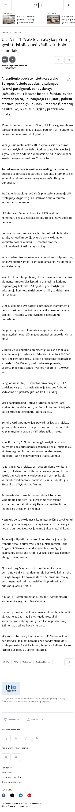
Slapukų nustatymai (12, 782)
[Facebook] (3, 795)
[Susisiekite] (34, 719)
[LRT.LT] (37, 4)
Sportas (5, 32)
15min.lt (23, 65)
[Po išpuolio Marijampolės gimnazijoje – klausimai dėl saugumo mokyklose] (53, 19)
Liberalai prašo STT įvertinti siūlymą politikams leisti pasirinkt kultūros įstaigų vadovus (27, 19)
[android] (6, 757)
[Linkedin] (21, 795)
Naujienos (7, 767)
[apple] (16, 757)
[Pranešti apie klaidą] (58, 60)
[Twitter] (12, 795)
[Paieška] (69, 5)
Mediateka (7, 772)
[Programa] (12, 719)
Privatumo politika (11, 777)
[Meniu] (5, 5)
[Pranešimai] (26, 738)
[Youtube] (29, 795)
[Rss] (36, 738)
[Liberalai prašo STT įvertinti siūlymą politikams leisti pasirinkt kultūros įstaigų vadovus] (9, 19)
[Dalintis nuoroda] (68, 60)
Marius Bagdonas (10, 65)
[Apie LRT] (6, 738)
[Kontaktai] (16, 738)
